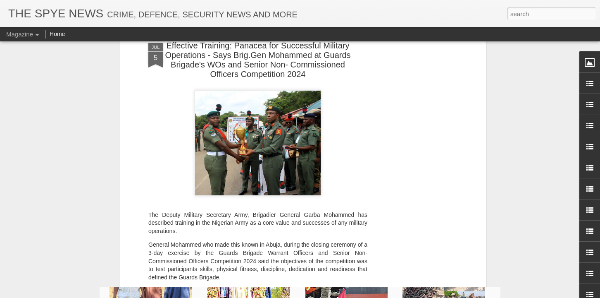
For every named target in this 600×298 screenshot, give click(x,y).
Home (57, 34)
